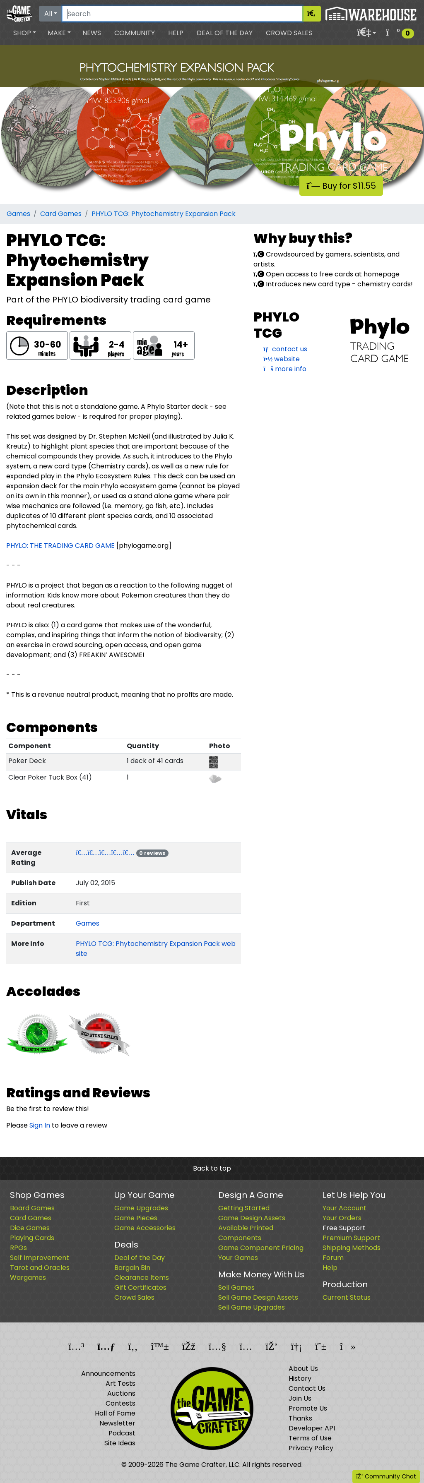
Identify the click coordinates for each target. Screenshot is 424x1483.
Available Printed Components (245, 1233)
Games (18, 213)
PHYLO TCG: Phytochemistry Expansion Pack (164, 213)
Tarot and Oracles (40, 1267)
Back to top (212, 1168)
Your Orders (342, 1218)
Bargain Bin (132, 1267)
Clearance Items (141, 1277)
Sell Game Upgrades (251, 1307)
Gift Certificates (140, 1287)
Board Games (32, 1208)
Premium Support (351, 1238)
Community (134, 33)
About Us (303, 1368)
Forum (333, 1257)
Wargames (28, 1277)
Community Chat (386, 1476)
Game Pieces (135, 1218)
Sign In (39, 1125)
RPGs (18, 1248)
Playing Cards (32, 1238)
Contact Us (307, 1388)
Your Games (238, 1257)
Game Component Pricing (261, 1248)
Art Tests (120, 1383)
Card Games (61, 213)
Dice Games (30, 1228)
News (91, 33)
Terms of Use (310, 1438)
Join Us (300, 1398)
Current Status (347, 1297)
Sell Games (236, 1287)
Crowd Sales (289, 33)
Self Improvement (39, 1257)
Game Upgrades (141, 1208)
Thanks (300, 1418)
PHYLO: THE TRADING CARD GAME (60, 545)
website (281, 359)
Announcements (108, 1373)
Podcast (121, 1433)
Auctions (121, 1393)
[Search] (182, 14)
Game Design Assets (251, 1218)
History (300, 1378)
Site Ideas (119, 1443)
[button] (24, 33)
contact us (285, 349)
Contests (120, 1403)
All (48, 13)
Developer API (312, 1428)
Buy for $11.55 (341, 186)
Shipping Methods (352, 1248)
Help (175, 33)
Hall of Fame (115, 1413)
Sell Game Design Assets (258, 1297)
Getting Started (244, 1208)
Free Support (344, 1228)
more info (284, 369)
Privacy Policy (311, 1448)
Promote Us (308, 1408)
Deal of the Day (225, 33)
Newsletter (117, 1423)
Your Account (344, 1208)
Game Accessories (145, 1228)
